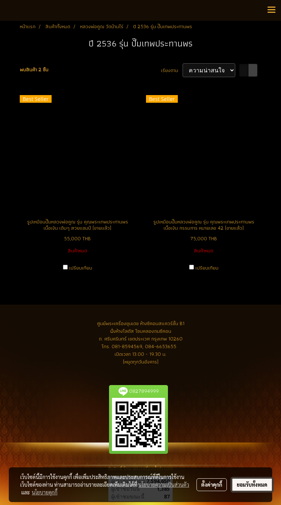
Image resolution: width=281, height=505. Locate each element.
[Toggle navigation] (271, 10)
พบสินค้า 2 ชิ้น (34, 70)
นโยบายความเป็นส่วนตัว (163, 484)
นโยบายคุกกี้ (44, 492)
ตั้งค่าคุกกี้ (211, 484)
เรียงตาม (172, 70)
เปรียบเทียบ (80, 268)
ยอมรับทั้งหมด (252, 484)
